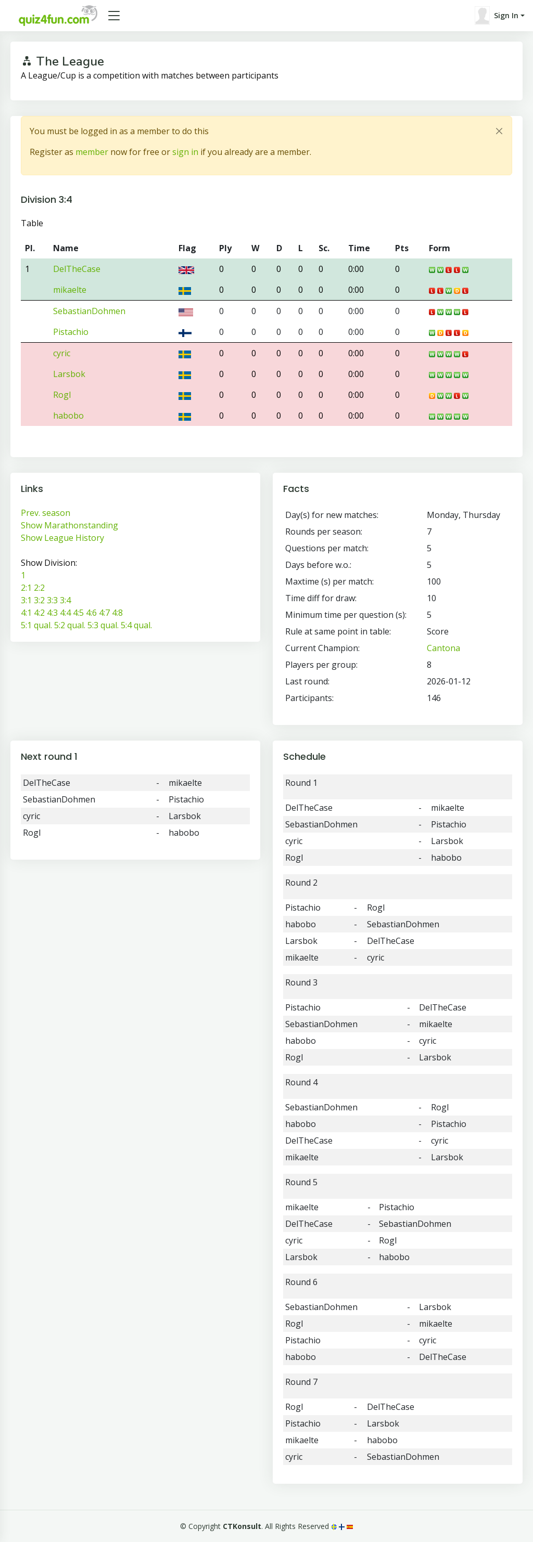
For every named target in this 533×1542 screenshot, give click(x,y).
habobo (68, 415)
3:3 (52, 600)
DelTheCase (76, 269)
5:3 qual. (103, 625)
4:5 (78, 612)
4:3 (52, 612)
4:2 (39, 612)
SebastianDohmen (89, 311)
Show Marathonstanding (69, 525)
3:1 (26, 600)
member (91, 152)
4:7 (104, 612)
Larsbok (69, 374)
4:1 (26, 612)
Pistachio (70, 332)
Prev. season (45, 513)
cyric (61, 353)
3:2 (39, 600)
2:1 (26, 587)
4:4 (65, 612)
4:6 (91, 612)
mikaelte (69, 289)
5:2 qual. (69, 625)
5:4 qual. (136, 625)
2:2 (39, 587)
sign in (185, 152)
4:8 (117, 612)
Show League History (62, 537)
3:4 (65, 600)
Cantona (443, 648)
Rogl (62, 394)
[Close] (499, 131)
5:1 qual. (36, 625)
